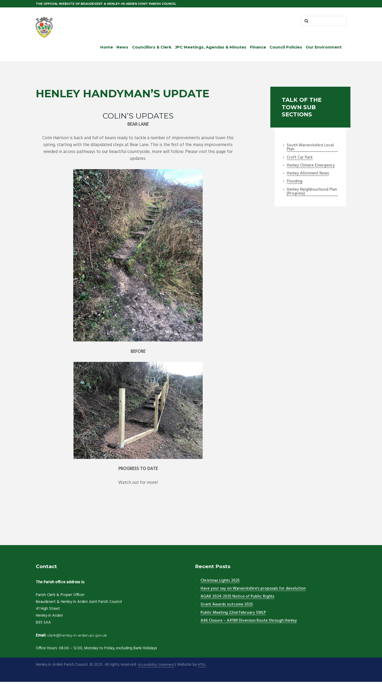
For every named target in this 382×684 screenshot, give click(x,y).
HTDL (206, 666)
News (122, 49)
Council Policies (286, 49)
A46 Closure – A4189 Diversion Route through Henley (249, 622)
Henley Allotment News (308, 175)
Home (106, 49)
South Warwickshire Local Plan (310, 149)
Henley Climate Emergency (311, 167)
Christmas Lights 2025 (220, 582)
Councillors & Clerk (152, 49)
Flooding (294, 183)
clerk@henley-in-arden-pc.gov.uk (81, 637)
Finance (258, 49)
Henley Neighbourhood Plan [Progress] (312, 193)
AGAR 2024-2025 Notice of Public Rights (237, 598)
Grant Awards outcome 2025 (227, 606)
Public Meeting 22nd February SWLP (233, 614)
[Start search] (306, 22)
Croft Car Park (300, 159)
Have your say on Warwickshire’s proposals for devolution (253, 590)
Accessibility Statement (158, 666)
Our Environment (324, 49)
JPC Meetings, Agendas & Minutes (210, 49)
